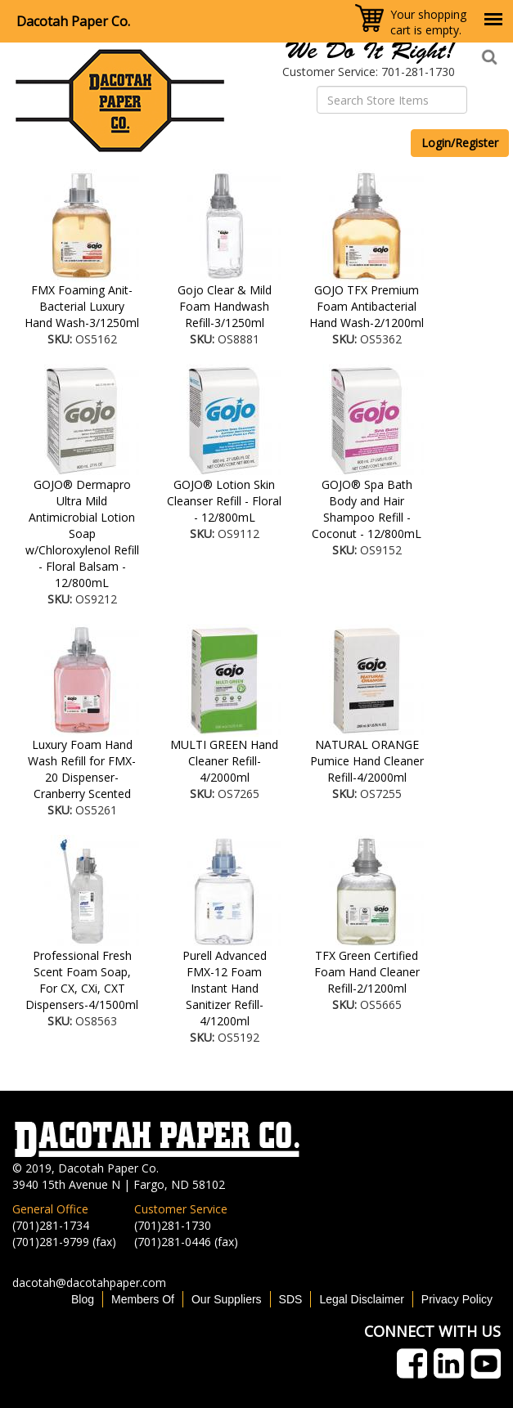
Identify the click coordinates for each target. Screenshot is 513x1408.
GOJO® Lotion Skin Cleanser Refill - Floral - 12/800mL (224, 501)
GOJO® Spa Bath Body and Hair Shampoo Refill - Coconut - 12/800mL (366, 509)
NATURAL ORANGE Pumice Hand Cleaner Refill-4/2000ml (367, 761)
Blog (82, 1299)
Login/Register (459, 142)
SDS (291, 1299)
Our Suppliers (226, 1299)
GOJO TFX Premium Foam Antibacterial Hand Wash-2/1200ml (366, 306)
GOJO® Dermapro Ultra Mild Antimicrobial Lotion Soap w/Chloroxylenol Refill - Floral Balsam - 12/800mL (82, 533)
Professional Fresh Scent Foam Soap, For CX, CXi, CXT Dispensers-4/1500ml (81, 980)
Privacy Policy (457, 1299)
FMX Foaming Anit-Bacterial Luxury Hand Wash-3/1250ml (82, 306)
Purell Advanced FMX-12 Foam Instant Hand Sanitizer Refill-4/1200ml (224, 988)
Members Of (142, 1299)
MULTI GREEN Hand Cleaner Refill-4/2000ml (224, 761)
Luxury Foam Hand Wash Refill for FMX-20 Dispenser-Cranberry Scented (82, 769)
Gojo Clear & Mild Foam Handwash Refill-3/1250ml (225, 306)
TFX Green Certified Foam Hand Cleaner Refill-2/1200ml (367, 972)
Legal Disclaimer (361, 1299)
